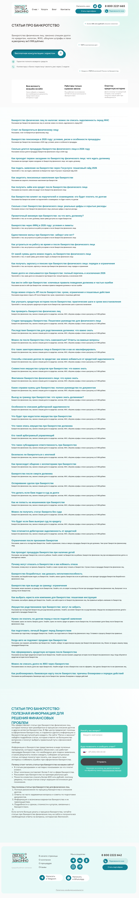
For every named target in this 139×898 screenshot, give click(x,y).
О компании (45, 859)
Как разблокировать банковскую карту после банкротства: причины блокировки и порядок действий (67, 673)
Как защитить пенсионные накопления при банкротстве (42, 177)
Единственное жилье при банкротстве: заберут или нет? (42, 235)
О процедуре (45, 863)
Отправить (101, 762)
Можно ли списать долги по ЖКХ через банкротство (40, 664)
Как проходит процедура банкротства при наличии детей (43, 552)
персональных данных (111, 770)
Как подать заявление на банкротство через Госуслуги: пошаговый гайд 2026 (54, 168)
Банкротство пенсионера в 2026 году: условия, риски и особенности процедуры (55, 139)
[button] (88, 11)
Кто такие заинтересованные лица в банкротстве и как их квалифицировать (53, 349)
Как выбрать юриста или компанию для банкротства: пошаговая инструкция (54, 597)
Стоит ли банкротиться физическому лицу (35, 130)
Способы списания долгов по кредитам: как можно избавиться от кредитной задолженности (62, 359)
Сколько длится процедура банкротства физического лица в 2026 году (50, 149)
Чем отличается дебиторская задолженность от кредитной (43, 531)
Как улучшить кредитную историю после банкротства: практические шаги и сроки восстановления (66, 301)
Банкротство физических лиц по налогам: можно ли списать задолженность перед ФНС (60, 120)
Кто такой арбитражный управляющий (32, 435)
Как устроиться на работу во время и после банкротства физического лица (53, 244)
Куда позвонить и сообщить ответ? (98, 746)
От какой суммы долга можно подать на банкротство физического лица (51, 254)
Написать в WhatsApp (78, 877)
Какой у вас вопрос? (90, 730)
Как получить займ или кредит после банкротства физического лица (49, 187)
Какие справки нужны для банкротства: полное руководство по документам (53, 388)
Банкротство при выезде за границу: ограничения (39, 585)
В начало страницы (48, 856)
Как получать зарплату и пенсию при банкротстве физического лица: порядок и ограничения (63, 263)
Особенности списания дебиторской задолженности (40, 407)
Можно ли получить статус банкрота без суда (36, 512)
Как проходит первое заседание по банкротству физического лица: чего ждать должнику (60, 158)
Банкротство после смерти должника (32, 473)
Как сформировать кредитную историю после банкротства (44, 652)
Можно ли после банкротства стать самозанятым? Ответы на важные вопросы (55, 340)
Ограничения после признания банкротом (34, 540)
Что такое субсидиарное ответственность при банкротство (44, 445)
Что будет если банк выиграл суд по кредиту (36, 521)
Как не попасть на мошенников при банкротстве (38, 502)
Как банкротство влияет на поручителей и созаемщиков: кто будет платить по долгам (59, 196)
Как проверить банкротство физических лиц (36, 311)
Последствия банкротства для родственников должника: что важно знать (52, 330)
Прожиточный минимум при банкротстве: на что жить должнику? (47, 216)
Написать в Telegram (51, 877)
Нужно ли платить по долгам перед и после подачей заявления (46, 619)
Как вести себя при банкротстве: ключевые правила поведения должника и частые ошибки (62, 282)
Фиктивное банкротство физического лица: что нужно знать (44, 378)
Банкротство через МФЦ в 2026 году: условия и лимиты (42, 225)
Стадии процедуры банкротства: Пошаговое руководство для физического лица (56, 321)
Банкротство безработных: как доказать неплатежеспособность (46, 574)
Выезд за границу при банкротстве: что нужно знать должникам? (47, 397)
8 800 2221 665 (115, 6)
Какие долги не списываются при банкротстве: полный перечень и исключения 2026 (58, 273)
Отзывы (42, 867)
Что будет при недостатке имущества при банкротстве (41, 416)
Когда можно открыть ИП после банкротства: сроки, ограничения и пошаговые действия (60, 292)
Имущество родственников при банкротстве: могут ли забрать (46, 607)
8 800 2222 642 (111, 855)
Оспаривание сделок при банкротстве (32, 483)
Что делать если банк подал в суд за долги (35, 493)
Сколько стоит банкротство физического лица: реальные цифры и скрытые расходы (58, 206)
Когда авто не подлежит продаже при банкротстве (39, 640)
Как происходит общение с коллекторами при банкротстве (43, 464)
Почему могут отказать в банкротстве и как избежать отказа (44, 564)
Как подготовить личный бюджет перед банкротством (41, 630)
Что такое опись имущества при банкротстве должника (41, 426)
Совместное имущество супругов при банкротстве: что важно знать (49, 368)
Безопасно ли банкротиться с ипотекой (33, 454)
